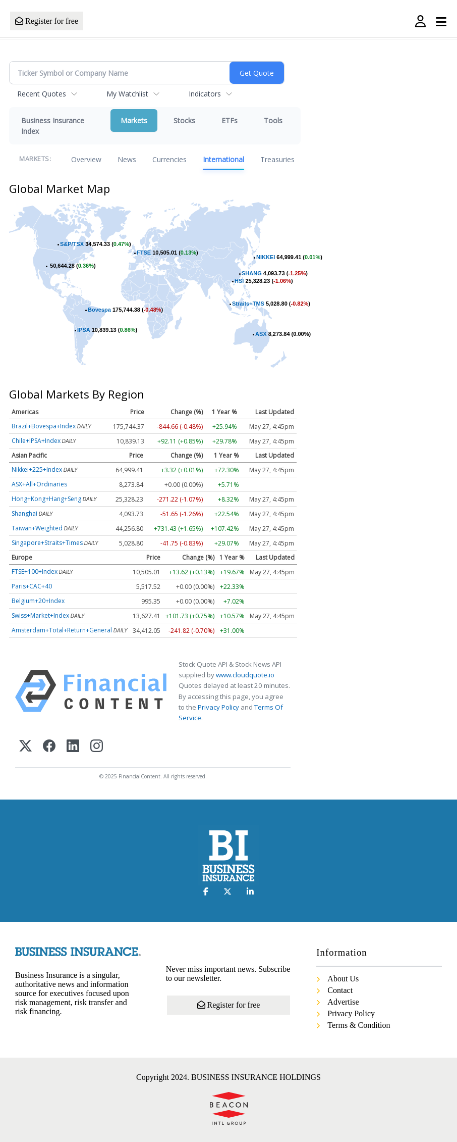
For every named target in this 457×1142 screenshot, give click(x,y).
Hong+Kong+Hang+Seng (46, 498)
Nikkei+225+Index (37, 469)
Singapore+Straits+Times (47, 542)
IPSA (83, 330)
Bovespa (99, 310)
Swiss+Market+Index (40, 615)
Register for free (46, 21)
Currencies (169, 159)
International (223, 159)
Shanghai (24, 513)
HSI (239, 281)
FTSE (144, 253)
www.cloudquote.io (245, 674)
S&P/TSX (72, 244)
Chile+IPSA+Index (36, 440)
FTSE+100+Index (35, 571)
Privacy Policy (218, 707)
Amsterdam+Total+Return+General (62, 630)
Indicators (205, 93)
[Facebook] (49, 746)
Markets (134, 120)
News (127, 159)
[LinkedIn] (73, 746)
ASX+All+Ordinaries (39, 484)
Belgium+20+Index (38, 601)
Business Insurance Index (52, 126)
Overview (86, 159)
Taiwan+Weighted (37, 528)
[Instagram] (96, 746)
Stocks (184, 120)
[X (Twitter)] (25, 746)
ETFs (229, 120)
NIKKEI (265, 257)
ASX (261, 334)
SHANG (252, 273)
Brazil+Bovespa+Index (44, 426)
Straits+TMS (248, 304)
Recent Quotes (41, 93)
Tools (273, 120)
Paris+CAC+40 (32, 586)
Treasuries (277, 159)
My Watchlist (127, 93)
